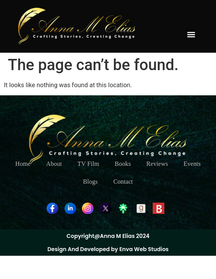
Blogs (90, 181)
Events (192, 163)
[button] (191, 34)
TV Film (88, 163)
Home (23, 163)
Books (123, 163)
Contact (123, 181)
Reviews (157, 163)
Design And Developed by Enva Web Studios (108, 249)
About (54, 163)
